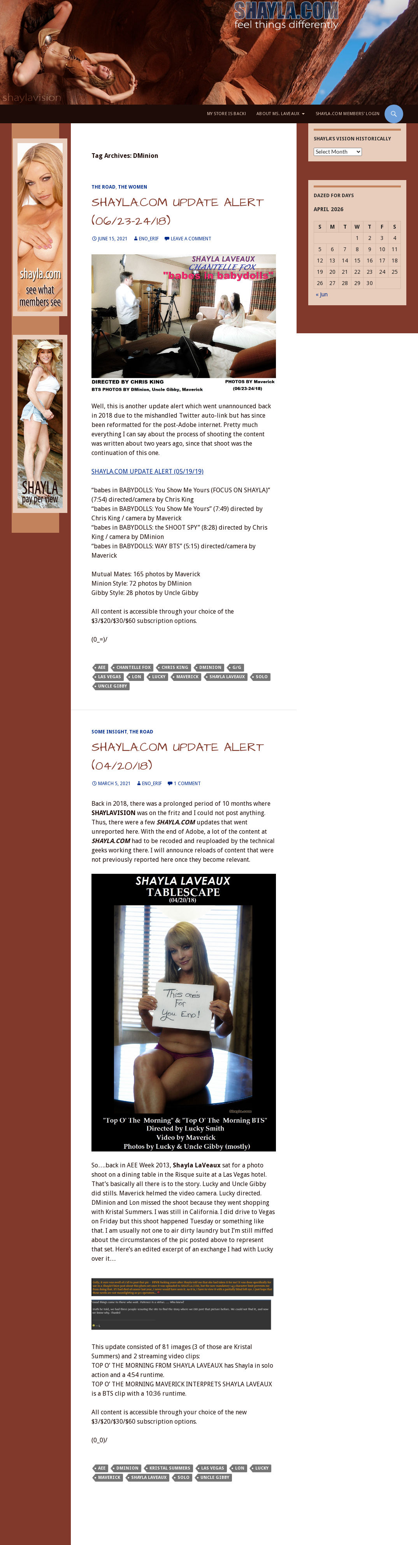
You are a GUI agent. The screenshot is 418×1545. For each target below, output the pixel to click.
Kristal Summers (169, 1468)
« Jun (322, 294)
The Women (132, 187)
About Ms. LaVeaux (278, 113)
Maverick (187, 676)
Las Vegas (109, 676)
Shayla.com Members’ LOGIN (347, 113)
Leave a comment (191, 238)
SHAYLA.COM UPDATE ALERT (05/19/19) (147, 471)
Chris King (175, 667)
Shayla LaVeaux (227, 676)
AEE (101, 667)
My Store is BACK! (226, 113)
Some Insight (109, 732)
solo (262, 676)
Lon (136, 676)
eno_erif (149, 238)
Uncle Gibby (112, 686)
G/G (236, 667)
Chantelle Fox (133, 667)
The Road (103, 187)
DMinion (210, 667)
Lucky (158, 676)
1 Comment (187, 783)
